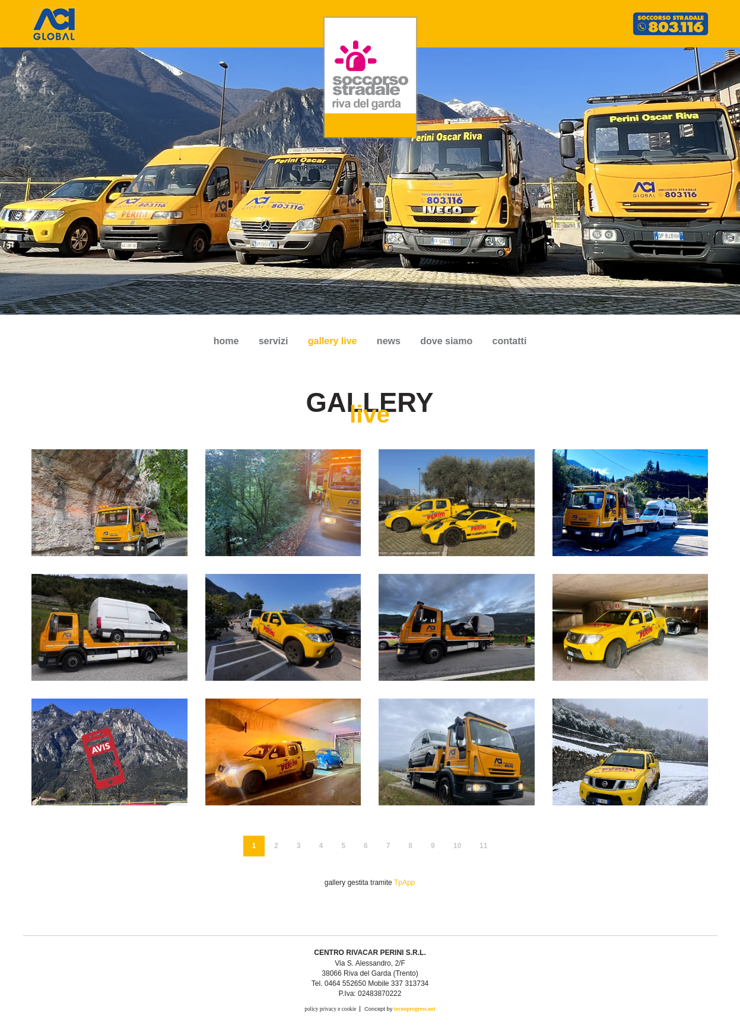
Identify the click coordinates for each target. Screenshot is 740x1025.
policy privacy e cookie (330, 1009)
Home (226, 341)
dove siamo (446, 341)
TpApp (404, 882)
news (389, 341)
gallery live (332, 341)
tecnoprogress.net (415, 1009)
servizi (273, 341)
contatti (510, 341)
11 (483, 846)
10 (457, 846)
